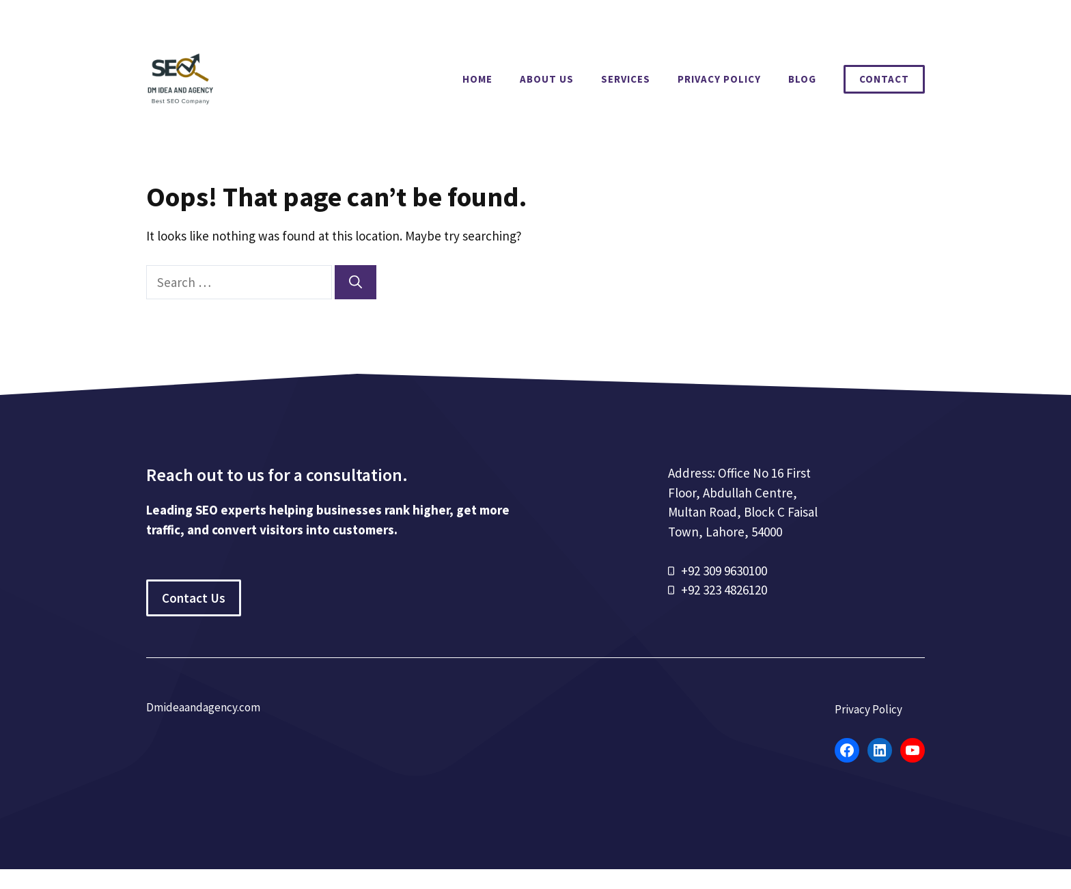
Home (477, 78)
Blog (802, 78)
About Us (547, 78)
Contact (884, 78)
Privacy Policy (719, 78)
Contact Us (193, 598)
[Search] (355, 282)
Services (625, 78)
